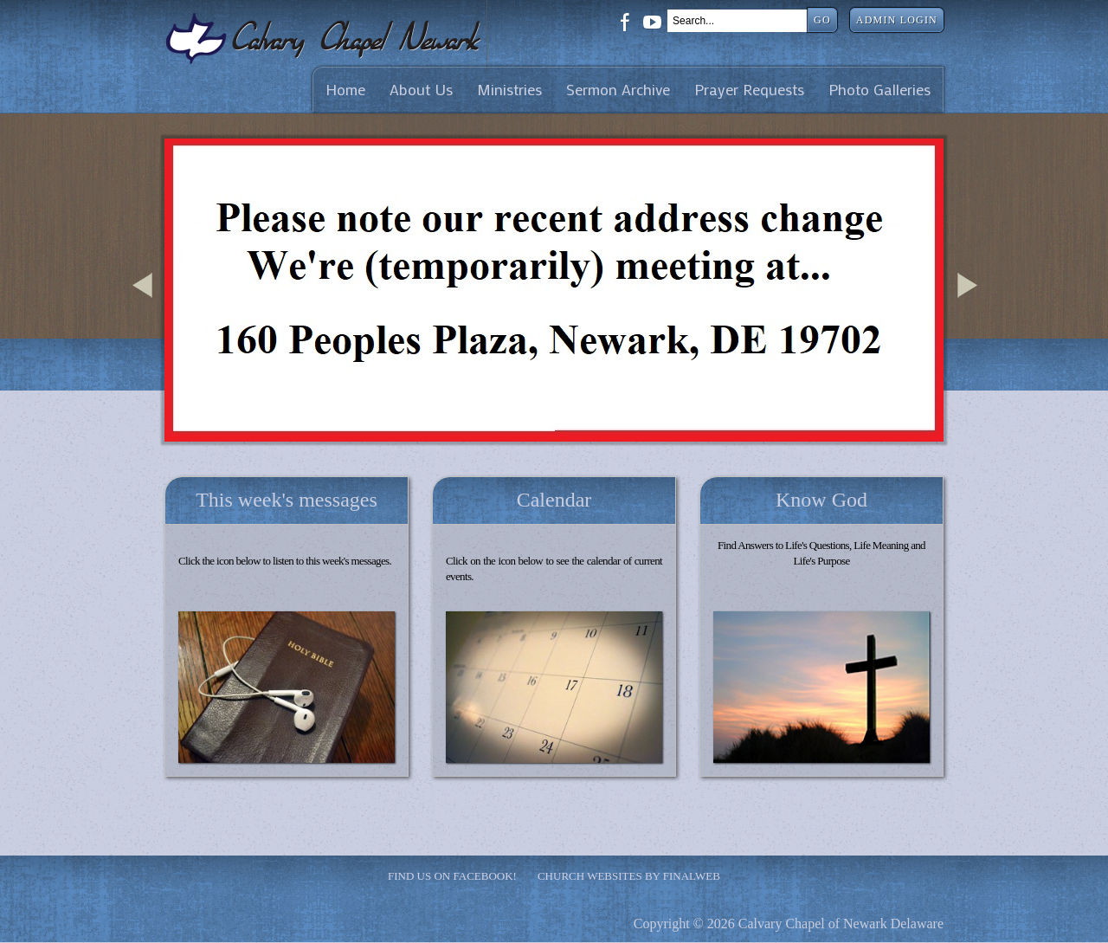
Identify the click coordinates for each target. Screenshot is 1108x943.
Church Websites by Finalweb (629, 875)
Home (345, 90)
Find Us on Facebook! (452, 875)
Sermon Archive (618, 90)
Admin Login (896, 20)
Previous (145, 306)
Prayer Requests (749, 90)
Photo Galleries (879, 90)
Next (970, 306)
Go (822, 20)
